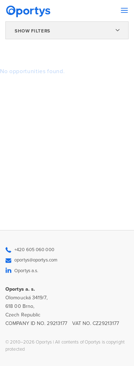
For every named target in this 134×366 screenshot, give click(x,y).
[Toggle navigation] (124, 10)
